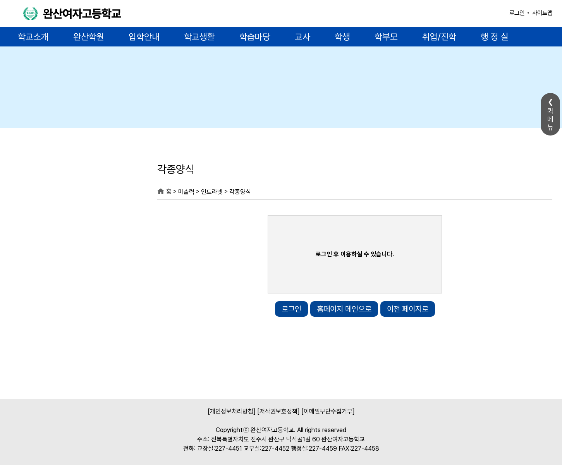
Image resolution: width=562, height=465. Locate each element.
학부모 (386, 36)
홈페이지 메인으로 (344, 309)
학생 (342, 36)
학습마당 (254, 36)
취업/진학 (439, 36)
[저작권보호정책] (278, 411)
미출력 (68, 171)
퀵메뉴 (550, 119)
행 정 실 (495, 36)
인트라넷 (212, 192)
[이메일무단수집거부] (328, 411)
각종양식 (240, 192)
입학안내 (144, 36)
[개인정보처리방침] (232, 411)
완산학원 (88, 36)
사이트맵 (542, 13)
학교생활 (199, 36)
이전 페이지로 (407, 309)
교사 (302, 36)
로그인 (516, 13)
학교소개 (33, 36)
